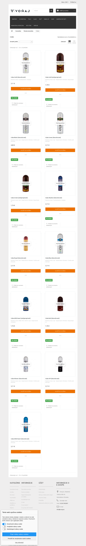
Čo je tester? (24, 505)
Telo (29, 19)
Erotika (12, 492)
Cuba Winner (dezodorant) (19, 378)
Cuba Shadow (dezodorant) (53, 198)
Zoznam (74, 41)
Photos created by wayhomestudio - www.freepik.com (23, 545)
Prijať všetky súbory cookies (19, 534)
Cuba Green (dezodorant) (53, 137)
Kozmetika (22, 19)
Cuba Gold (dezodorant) (18, 77)
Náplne (36, 25)
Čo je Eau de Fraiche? (27, 507)
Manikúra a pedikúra (17, 25)
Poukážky (41, 500)
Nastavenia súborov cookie (46, 503)
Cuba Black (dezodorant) (18, 137)
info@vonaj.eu (60, 509)
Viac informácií (19, 542)
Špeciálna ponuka (26, 489)
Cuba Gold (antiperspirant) (53, 77)
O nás (22, 502)
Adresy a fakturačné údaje (46, 494)
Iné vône (28, 25)
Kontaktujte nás (25, 499)
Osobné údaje (42, 497)
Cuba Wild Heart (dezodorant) (20, 439)
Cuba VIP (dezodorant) (52, 378)
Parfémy (14, 19)
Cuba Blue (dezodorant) (52, 258)
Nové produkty (25, 492)
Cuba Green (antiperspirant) (19, 198)
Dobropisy (41, 492)
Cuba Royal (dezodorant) (18, 258)
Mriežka (69, 41)
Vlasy (35, 19)
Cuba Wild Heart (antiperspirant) (21, 318)
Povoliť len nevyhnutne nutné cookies (19, 538)
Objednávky (42, 489)
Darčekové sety (61, 19)
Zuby (52, 19)
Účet (41, 483)
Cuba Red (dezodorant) (52, 318)
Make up (46, 19)
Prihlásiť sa (73, 2)
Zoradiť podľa (14, 41)
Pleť (40, 19)
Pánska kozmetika (28, 31)
